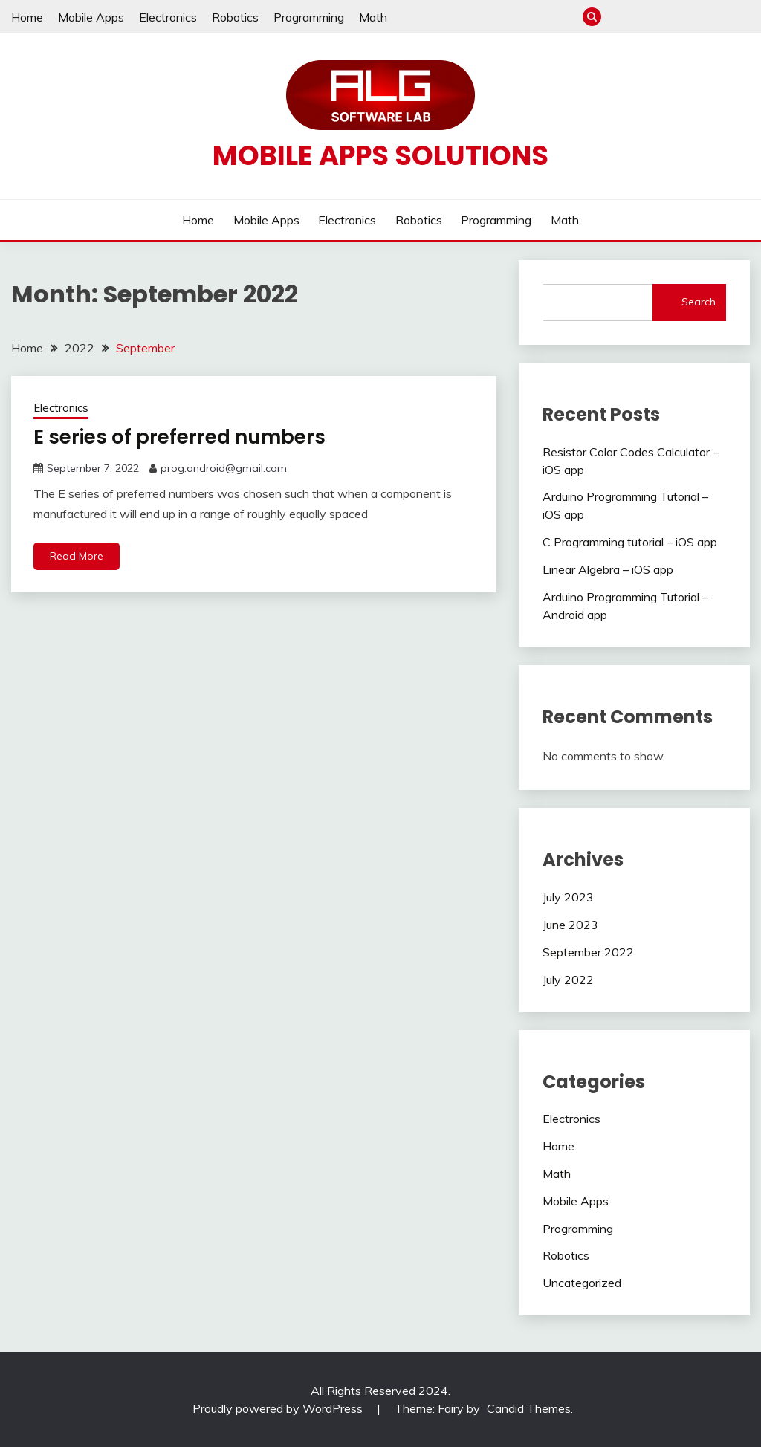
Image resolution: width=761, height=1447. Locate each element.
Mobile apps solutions (380, 155)
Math (373, 17)
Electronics (168, 17)
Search (698, 301)
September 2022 (588, 952)
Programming (308, 17)
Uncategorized (582, 1282)
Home (27, 17)
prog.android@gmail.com (224, 468)
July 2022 (568, 979)
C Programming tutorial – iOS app (630, 541)
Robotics (235, 17)
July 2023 (568, 897)
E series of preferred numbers (179, 437)
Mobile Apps (91, 17)
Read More (76, 556)
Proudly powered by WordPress (279, 1408)
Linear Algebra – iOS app (608, 569)
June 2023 (570, 924)
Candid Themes (529, 1408)
